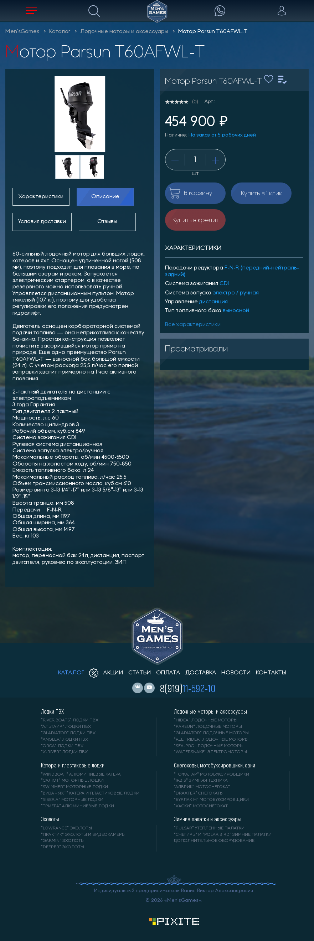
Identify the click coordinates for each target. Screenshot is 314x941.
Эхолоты (50, 819)
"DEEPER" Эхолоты (62, 847)
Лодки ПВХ (52, 711)
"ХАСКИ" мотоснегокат (201, 806)
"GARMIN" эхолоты (62, 841)
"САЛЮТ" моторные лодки (72, 780)
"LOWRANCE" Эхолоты (66, 828)
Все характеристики (193, 324)
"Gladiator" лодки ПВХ (68, 733)
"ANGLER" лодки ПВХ (64, 739)
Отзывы (107, 221)
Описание (105, 196)
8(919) (188, 688)
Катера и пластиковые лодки (72, 765)
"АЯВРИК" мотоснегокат (202, 787)
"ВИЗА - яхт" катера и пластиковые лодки (90, 793)
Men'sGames (22, 31)
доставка (200, 672)
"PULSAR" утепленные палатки (209, 828)
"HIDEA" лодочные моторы (205, 720)
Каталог (59, 31)
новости (236, 672)
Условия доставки (42, 221)
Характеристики (41, 196)
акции (106, 672)
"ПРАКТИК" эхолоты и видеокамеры (83, 835)
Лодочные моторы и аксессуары (124, 31)
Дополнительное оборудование (214, 841)
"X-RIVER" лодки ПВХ (64, 752)
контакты (271, 672)
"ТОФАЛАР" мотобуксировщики (211, 774)
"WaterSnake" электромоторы (210, 752)
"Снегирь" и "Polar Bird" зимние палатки (223, 835)
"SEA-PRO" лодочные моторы (208, 746)
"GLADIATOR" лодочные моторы (211, 733)
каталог (71, 672)
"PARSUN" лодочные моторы (208, 727)
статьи (139, 672)
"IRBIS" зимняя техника (201, 780)
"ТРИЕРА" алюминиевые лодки (77, 806)
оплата (168, 672)
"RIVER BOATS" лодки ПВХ (69, 720)
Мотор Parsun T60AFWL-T (213, 31)
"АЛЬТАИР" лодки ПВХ (66, 727)
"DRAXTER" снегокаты (198, 793)
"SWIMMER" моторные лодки (74, 787)
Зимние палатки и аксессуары (207, 819)
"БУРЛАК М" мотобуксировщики (211, 800)
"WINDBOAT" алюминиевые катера (81, 774)
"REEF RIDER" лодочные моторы (211, 739)
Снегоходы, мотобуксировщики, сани (214, 765)
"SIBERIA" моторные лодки (72, 800)
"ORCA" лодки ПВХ (62, 746)
